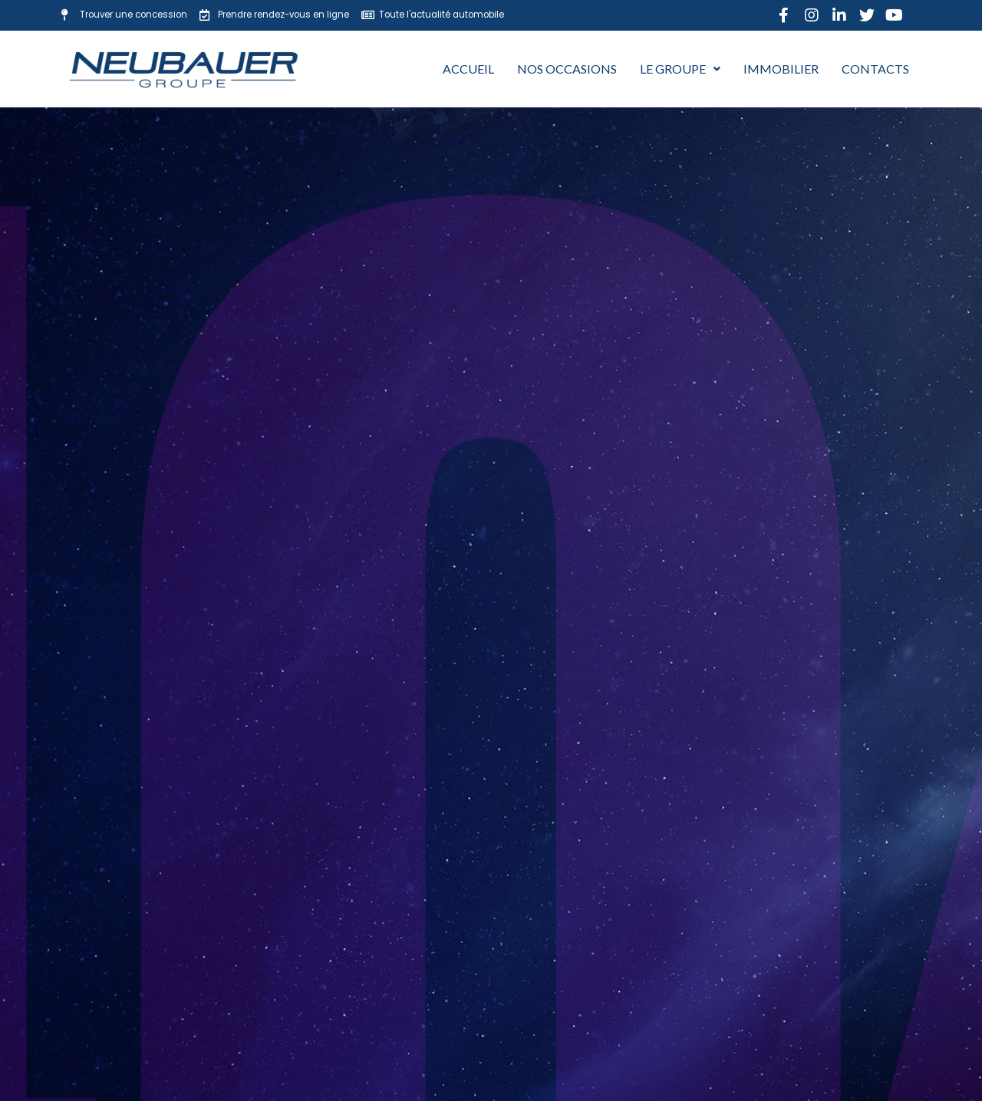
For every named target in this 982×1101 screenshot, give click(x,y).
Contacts (875, 68)
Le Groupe (680, 68)
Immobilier (781, 68)
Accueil (468, 68)
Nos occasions (567, 68)
